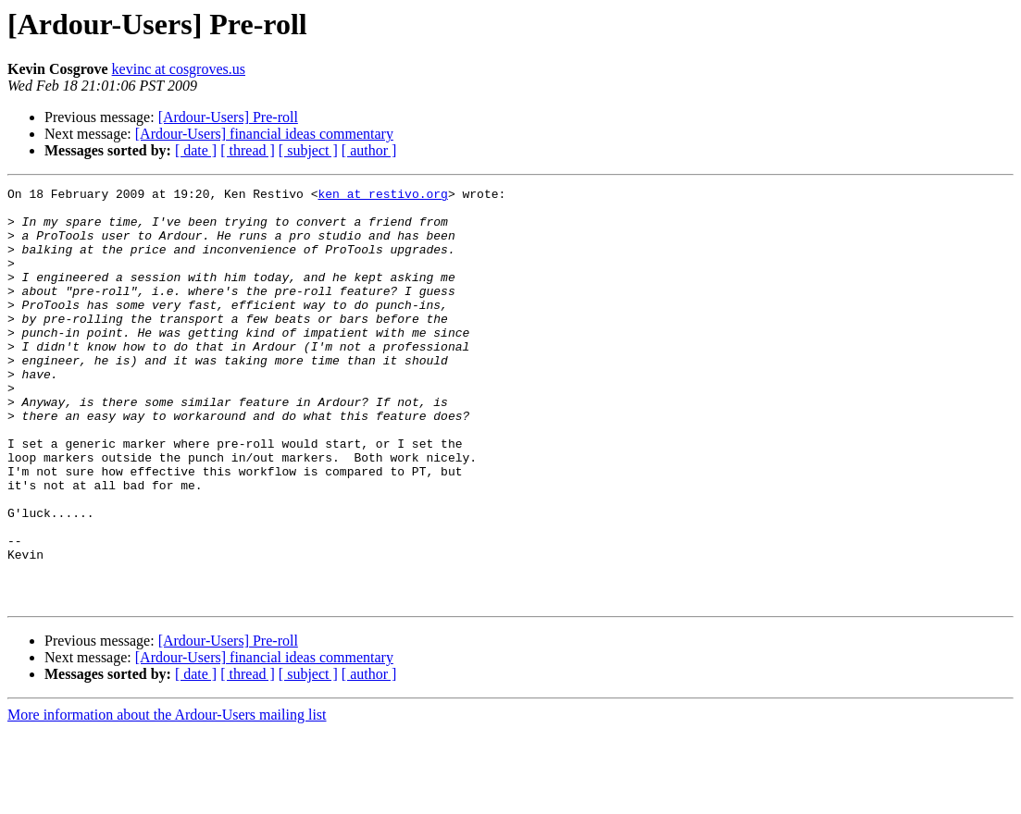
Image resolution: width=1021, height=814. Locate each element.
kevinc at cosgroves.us (178, 69)
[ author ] (369, 150)
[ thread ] (247, 150)
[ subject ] (308, 150)
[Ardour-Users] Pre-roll (228, 117)
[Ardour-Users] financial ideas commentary (264, 134)
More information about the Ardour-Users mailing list (167, 798)
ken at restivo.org (382, 196)
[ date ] (196, 150)
